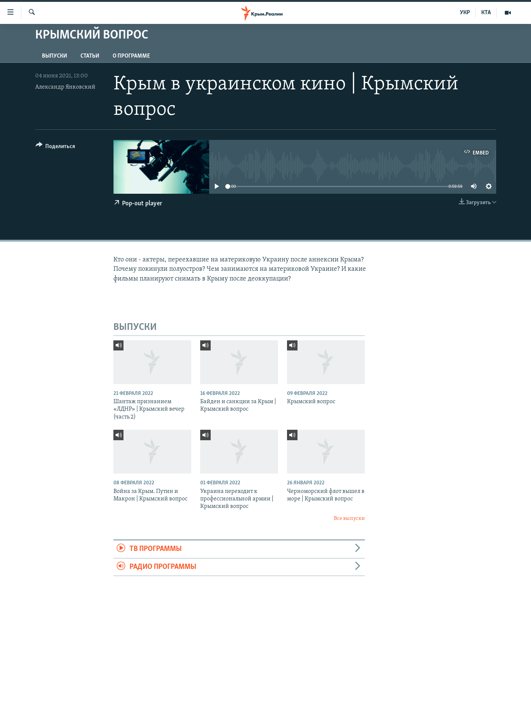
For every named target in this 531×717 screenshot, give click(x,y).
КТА (486, 13)
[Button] (56, 147)
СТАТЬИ (89, 56)
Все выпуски (349, 518)
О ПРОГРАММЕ (131, 56)
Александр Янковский (65, 87)
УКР (465, 13)
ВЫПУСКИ (54, 56)
